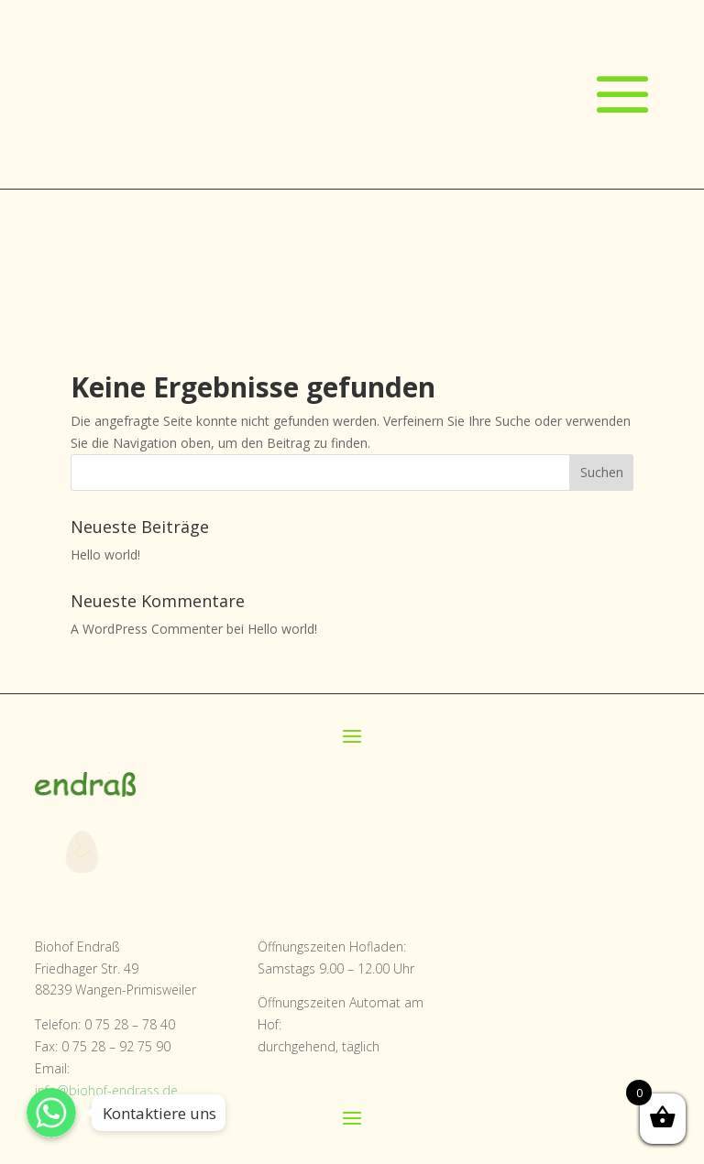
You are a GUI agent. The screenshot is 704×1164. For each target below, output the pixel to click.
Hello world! (105, 554)
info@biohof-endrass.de (106, 1090)
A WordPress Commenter (147, 628)
